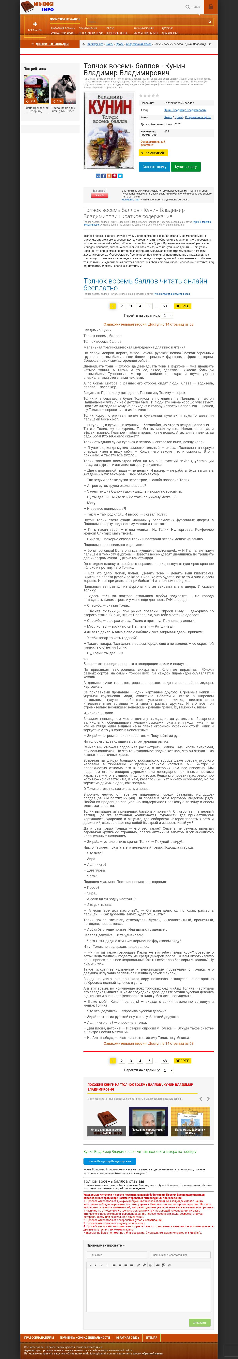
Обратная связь (127, 1337)
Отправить (200, 1322)
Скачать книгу (154, 167)
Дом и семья (170, 33)
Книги (168, 117)
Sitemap (151, 1337)
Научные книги (144, 28)
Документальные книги (149, 33)
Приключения (88, 28)
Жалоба (99, 195)
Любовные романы (63, 28)
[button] (90, 1265)
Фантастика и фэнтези (65, 33)
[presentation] (89, 1264)
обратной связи (152, 1353)
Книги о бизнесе (117, 33)
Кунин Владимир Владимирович (185, 110)
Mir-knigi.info (50, 7)
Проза (110, 28)
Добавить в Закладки (50, 44)
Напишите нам (131, 199)
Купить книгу (186, 167)
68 (165, 306)
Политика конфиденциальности (85, 1337)
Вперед (182, 306)
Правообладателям (39, 1337)
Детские (167, 28)
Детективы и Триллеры (94, 33)
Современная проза (198, 117)
